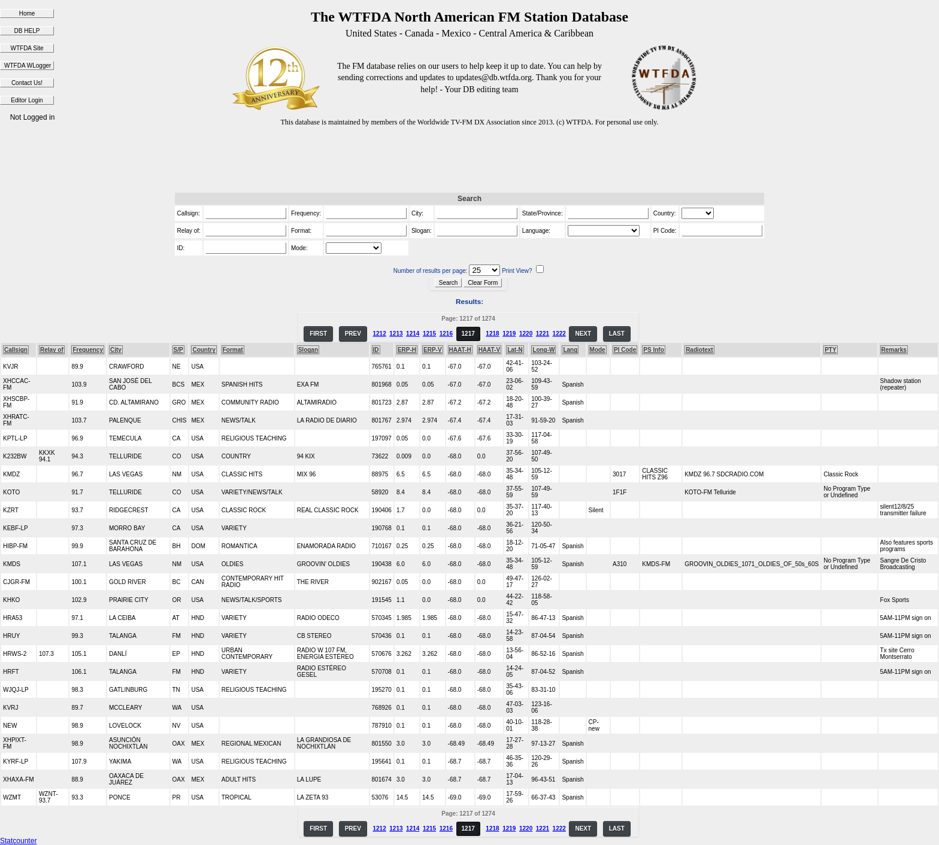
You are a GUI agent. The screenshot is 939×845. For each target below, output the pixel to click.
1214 (412, 333)
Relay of (51, 349)
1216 (446, 333)
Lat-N (515, 349)
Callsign (16, 349)
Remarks (894, 349)
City (116, 349)
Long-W (543, 349)
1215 (429, 333)
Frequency (87, 349)
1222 (559, 333)
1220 (525, 333)
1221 (542, 333)
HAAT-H (460, 349)
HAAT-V (489, 349)
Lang (570, 349)
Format (233, 349)
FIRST (318, 333)
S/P (178, 349)
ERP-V (432, 349)
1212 (379, 333)
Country (203, 349)
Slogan (308, 349)
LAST (617, 333)
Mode (597, 349)
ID (376, 349)
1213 (395, 333)
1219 (509, 333)
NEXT (583, 333)
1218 (492, 333)
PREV (353, 333)
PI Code (625, 349)
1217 (468, 333)
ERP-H (407, 349)
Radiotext (699, 349)
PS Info (653, 349)
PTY (830, 349)
